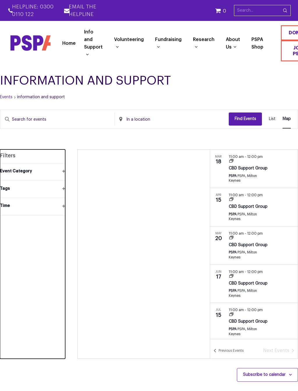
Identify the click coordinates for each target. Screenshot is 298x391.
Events (6, 97)
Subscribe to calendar (264, 375)
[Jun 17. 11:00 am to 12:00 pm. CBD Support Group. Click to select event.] (254, 284)
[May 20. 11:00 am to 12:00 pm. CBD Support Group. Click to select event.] (254, 245)
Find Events (245, 119)
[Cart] (224, 10)
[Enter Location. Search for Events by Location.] (172, 119)
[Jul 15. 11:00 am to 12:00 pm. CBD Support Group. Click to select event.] (254, 322)
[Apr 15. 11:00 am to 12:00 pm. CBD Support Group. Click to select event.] (254, 207)
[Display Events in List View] (272, 119)
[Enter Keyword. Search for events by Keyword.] (57, 119)
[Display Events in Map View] (287, 119)
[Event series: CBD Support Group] (231, 161)
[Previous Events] (229, 350)
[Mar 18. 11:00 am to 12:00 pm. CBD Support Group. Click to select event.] (254, 168)
